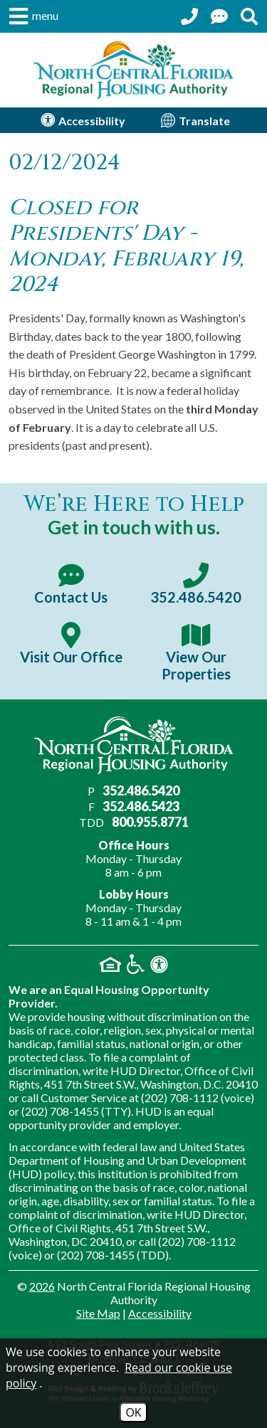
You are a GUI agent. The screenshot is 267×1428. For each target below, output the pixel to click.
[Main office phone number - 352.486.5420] (196, 584)
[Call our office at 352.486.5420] (189, 16)
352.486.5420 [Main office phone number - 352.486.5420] (141, 790)
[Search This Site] (249, 16)
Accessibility (160, 1313)
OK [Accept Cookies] (133, 1412)
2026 (42, 1286)
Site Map (98, 1313)
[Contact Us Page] (219, 16)
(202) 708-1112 (180, 1097)
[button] (32, 16)
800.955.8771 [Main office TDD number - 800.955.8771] (150, 822)
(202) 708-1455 (60, 1111)
